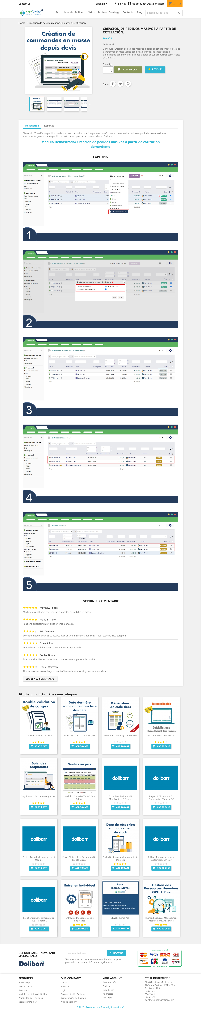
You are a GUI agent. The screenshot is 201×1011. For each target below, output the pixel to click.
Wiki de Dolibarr (69, 1001)
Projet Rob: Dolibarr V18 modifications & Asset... (120, 798)
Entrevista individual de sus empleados (80, 919)
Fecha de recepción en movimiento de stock (120, 858)
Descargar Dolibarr (27, 1001)
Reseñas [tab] (49, 125)
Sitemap (65, 986)
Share (113, 84)
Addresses (108, 993)
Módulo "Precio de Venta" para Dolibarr (79, 798)
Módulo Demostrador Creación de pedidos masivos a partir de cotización (100, 142)
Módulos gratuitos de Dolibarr (33, 994)
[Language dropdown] (102, 4)
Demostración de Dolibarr (73, 997)
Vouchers (107, 997)
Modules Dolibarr (74, 12)
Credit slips (108, 990)
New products (25, 986)
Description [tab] (32, 125)
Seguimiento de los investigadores (38, 796)
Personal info (109, 982)
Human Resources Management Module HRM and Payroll (161, 919)
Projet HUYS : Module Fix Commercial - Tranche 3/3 (161, 798)
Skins (91, 12)
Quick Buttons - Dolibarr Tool (161, 735)
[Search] (164, 13)
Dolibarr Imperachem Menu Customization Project (161, 858)
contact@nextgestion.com (159, 1000)
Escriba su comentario (40, 678)
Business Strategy (108, 12)
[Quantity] (106, 69)
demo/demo (100, 146)
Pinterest (128, 84)
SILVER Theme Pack (120, 917)
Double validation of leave (38, 735)
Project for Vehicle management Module (39, 858)
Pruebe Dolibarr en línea (30, 997)
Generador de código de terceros (120, 735)
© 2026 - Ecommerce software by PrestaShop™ (100, 1007)
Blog (139, 12)
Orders (106, 986)
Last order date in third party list (80, 735)
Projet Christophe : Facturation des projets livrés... (79, 858)
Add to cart (128, 70)
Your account (112, 978)
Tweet (120, 84)
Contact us (24, 3)
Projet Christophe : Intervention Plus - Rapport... (39, 919)
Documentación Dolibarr (73, 994)
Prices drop (24, 982)
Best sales (23, 990)
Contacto (128, 12)
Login (63, 990)
